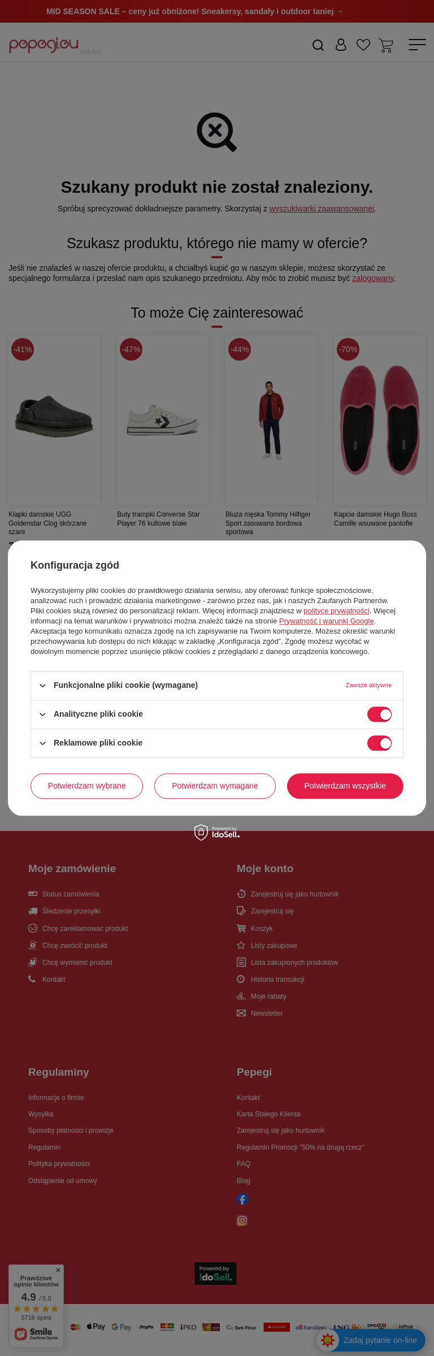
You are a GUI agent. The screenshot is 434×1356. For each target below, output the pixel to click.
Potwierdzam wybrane (87, 785)
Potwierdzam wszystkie (345, 785)
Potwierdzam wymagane (215, 785)
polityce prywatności (336, 610)
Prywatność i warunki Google (326, 621)
